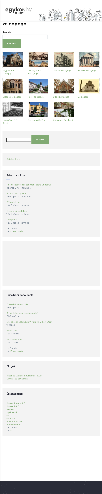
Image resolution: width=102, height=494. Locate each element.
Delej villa (11, 220)
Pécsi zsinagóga (36, 97)
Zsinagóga (83, 97)
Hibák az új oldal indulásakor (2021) (24, 376)
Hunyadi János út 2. (16, 403)
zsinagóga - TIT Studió (10, 121)
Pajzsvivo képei (14, 340)
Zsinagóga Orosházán (63, 120)
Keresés (7, 32)
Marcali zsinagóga (62, 71)
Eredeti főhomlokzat (17, 211)
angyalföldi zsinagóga (8, 72)
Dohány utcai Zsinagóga (34, 72)
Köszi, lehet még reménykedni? (22, 313)
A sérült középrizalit (16, 194)
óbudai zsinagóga (87, 71)
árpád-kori (11, 412)
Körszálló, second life (17, 304)
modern (10, 409)
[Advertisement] (51, 263)
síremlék (10, 419)
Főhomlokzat (13, 202)
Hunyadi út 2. (13, 406)
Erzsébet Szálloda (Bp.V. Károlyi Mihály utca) (29, 322)
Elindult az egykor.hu (17, 379)
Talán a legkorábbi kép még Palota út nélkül (28, 185)
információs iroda (15, 422)
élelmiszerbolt (13, 425)
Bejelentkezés (13, 159)
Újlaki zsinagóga (61, 97)
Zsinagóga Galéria (36, 120)
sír (7, 416)
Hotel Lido (11, 331)
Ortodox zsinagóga (12, 97)
